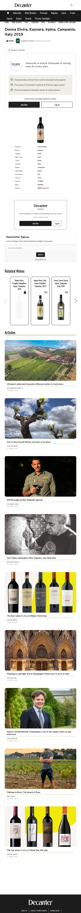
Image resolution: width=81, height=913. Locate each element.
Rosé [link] (43, 22)
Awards (28, 18)
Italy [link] (26, 22)
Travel (72, 12)
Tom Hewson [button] (11, 678)
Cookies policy (55, 910)
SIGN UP (40, 255)
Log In (57, 104)
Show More (40, 260)
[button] (16, 50)
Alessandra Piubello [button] (15, 388)
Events (19, 18)
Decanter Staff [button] (13, 504)
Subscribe (17, 12)
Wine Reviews (30, 12)
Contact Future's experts (39, 910)
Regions (54, 12)
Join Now (24, 104)
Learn (63, 12)
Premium (43, 12)
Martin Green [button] (12, 620)
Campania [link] (34, 22)
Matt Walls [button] (11, 796)
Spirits (9, 18)
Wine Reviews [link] (17, 22)
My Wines (10, 41)
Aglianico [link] (52, 22)
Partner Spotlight (42, 18)
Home (7, 22)
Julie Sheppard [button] (12, 446)
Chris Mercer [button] (12, 738)
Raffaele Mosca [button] (13, 562)
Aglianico (45, 188)
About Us (24, 910)
